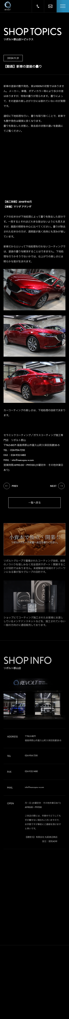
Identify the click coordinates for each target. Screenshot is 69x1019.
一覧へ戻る (34, 502)
